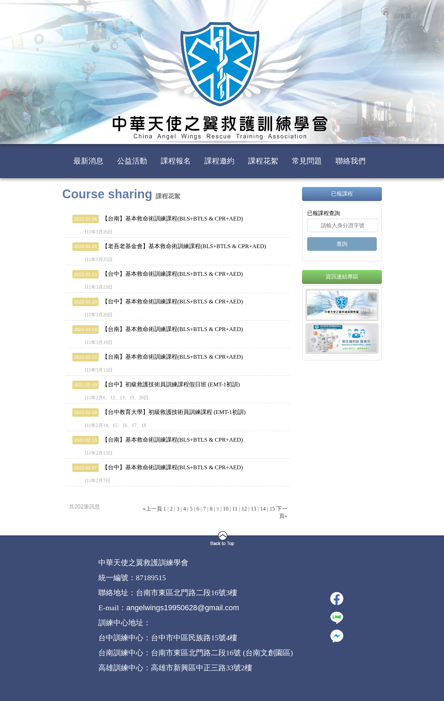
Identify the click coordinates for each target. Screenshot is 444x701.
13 (253, 509)
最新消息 (88, 161)
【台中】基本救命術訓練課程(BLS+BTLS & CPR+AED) (157, 274)
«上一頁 (152, 509)
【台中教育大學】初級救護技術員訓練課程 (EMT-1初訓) (159, 412)
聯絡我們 (350, 161)
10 (225, 509)
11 (235, 509)
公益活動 (132, 161)
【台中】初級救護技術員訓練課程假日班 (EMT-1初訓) (156, 384)
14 (263, 509)
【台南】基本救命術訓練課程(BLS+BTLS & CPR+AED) (157, 218)
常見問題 (307, 161)
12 (244, 509)
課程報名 (176, 161)
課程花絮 (263, 161)
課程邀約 (219, 161)
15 (272, 509)
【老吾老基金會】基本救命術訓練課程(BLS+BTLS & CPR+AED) (169, 246)
